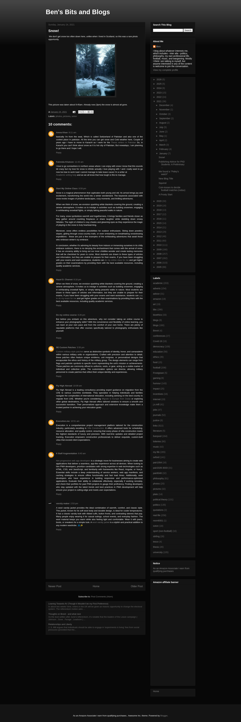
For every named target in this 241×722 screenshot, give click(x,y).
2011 (159, 240)
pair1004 (157, 462)
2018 (159, 210)
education (158, 351)
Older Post (137, 586)
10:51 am (75, 421)
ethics (156, 357)
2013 (159, 232)
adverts (156, 288)
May (161, 136)
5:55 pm (80, 347)
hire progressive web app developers (73, 460)
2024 (159, 88)
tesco (155, 541)
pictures (67, 116)
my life (156, 452)
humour (157, 383)
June (162, 131)
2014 (159, 227)
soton (74, 116)
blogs (155, 325)
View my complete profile (165, 70)
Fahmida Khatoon (65, 162)
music (156, 446)
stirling (156, 536)
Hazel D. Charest (64, 279)
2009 (159, 249)
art (154, 304)
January (163, 153)
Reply (58, 152)
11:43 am (79, 162)
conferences (159, 336)
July (161, 127)
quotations (158, 510)
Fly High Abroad (64, 385)
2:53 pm (74, 503)
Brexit (156, 330)
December (164, 105)
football (156, 367)
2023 (159, 92)
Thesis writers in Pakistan (123, 142)
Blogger (163, 715)
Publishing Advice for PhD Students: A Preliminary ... (172, 164)
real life (156, 515)
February (164, 149)
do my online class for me (117, 260)
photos (59, 116)
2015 (159, 223)
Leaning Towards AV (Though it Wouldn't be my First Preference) (78, 603)
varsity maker (63, 503)
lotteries (157, 441)
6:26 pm (81, 315)
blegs (155, 320)
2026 (159, 79)
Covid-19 (157, 341)
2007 (159, 258)
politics (156, 505)
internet (157, 399)
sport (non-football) (162, 531)
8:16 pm (77, 279)
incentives (158, 394)
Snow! (162, 157)
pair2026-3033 (160, 468)
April (161, 140)
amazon (157, 299)
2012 (159, 236)
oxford (156, 457)
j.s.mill (156, 404)
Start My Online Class (67, 188)
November (164, 109)
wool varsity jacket (101, 522)
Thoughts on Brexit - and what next (64, 614)
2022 (159, 97)
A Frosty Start (165, 194)
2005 (159, 267)
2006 (159, 262)
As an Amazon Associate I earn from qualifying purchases (171, 569)
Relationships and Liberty (60, 624)
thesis (156, 547)
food (155, 362)
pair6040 (157, 473)
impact (156, 388)
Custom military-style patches (69, 351)
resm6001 (158, 520)
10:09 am (77, 385)
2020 (159, 201)
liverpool (157, 436)
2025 (159, 84)
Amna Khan (62, 132)
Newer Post (54, 586)
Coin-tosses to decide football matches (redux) (172, 188)
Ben (158, 46)
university (158, 552)
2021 (159, 101)
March (162, 144)
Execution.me (63, 421)
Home (96, 586)
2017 (159, 214)
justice (156, 420)
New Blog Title (166, 178)
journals (157, 415)
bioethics (157, 315)
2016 (159, 219)
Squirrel (162, 183)
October (163, 114)
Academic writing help (66, 175)
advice (156, 293)
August (163, 122)
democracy (158, 346)
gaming (156, 378)
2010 (159, 245)
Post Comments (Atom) (102, 596)
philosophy (158, 478)
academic (158, 283)
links (155, 425)
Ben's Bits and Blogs (78, 11)
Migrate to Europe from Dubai (116, 399)
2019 (159, 205)
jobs (155, 409)
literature (157, 431)
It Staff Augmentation (66, 453)
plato (155, 494)
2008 (159, 254)
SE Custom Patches (66, 347)
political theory (160, 499)
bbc (155, 309)
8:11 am (72, 132)
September (165, 118)
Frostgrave (158, 373)
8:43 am (82, 453)
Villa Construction (95, 428)
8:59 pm (82, 188)
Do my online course (66, 315)
